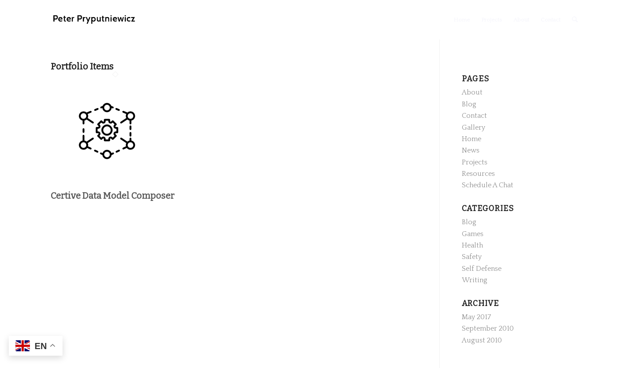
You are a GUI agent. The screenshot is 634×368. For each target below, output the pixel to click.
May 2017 (476, 317)
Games (472, 234)
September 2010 (488, 328)
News (470, 150)
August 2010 (482, 340)
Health (472, 245)
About (472, 92)
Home (471, 139)
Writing (474, 280)
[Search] (574, 20)
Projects (474, 162)
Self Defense (481, 269)
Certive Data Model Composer (112, 195)
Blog (469, 104)
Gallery (473, 127)
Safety (472, 257)
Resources (478, 174)
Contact (474, 116)
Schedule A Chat (487, 185)
